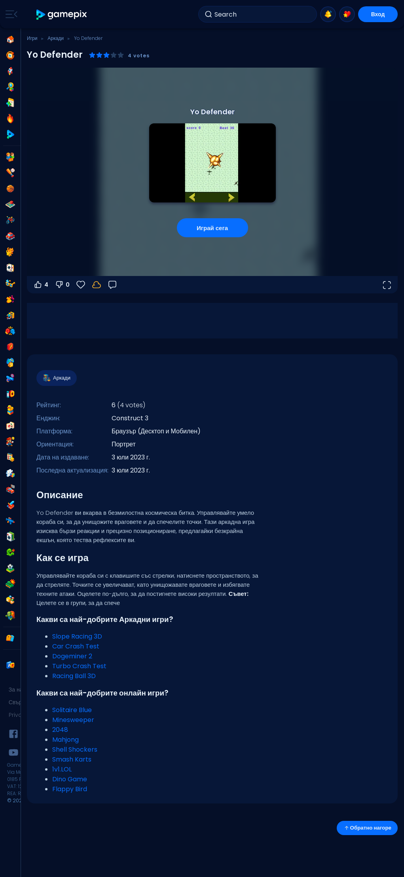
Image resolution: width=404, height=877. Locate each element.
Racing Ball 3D (74, 675)
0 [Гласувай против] (62, 284)
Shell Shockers (74, 749)
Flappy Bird (69, 789)
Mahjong (65, 739)
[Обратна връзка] (112, 284)
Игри (32, 38)
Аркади (55, 38)
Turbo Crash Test (79, 666)
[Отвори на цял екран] (386, 284)
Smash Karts (71, 759)
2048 (60, 729)
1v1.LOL (62, 769)
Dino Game (69, 779)
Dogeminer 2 (72, 656)
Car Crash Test (75, 646)
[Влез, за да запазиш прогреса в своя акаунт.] (96, 284)
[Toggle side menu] (10, 14)
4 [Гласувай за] (40, 284)
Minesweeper (73, 719)
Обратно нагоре (367, 828)
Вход (378, 14)
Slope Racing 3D (77, 636)
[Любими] (80, 284)
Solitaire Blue (72, 709)
